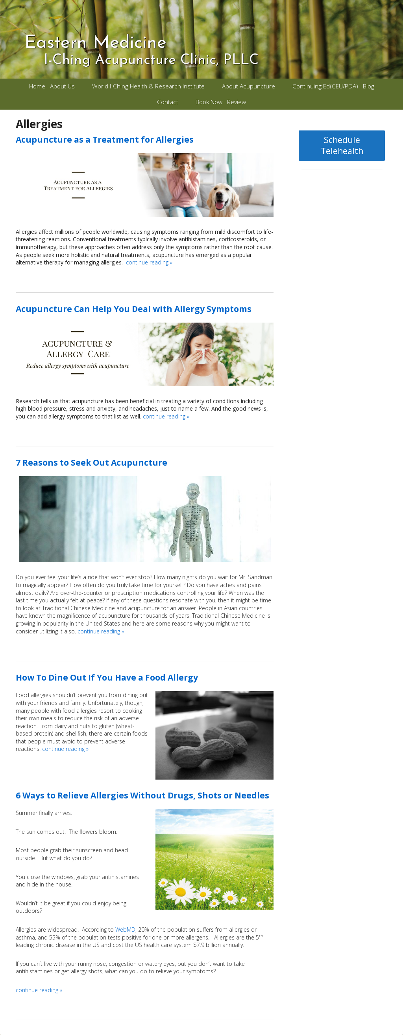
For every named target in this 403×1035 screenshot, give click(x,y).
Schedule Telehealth (342, 145)
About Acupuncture (248, 86)
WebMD (125, 929)
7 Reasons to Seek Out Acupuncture (91, 462)
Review (236, 102)
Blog (368, 86)
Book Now (209, 102)
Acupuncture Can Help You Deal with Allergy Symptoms (133, 308)
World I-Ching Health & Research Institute (148, 86)
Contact (167, 102)
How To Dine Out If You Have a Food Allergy (107, 677)
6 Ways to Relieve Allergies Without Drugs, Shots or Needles (142, 795)
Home (37, 86)
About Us (62, 86)
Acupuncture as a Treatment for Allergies (105, 139)
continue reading (149, 262)
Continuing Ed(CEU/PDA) (325, 86)
